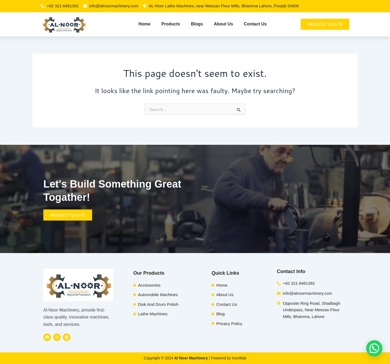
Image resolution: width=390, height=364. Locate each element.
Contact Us (255, 24)
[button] (374, 348)
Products (170, 24)
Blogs (197, 24)
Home (144, 24)
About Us (223, 24)
